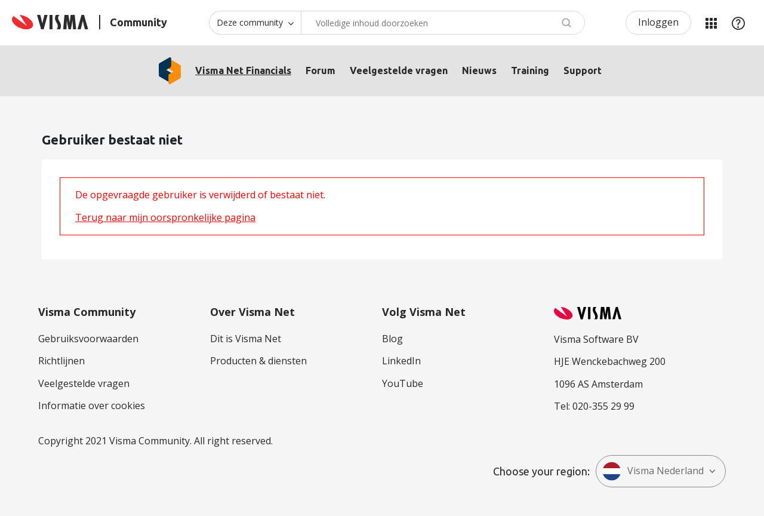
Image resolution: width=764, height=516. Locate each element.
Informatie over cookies (91, 405)
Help (738, 22)
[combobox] (443, 23)
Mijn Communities (711, 22)
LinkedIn (401, 360)
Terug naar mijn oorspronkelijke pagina (165, 217)
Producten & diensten (258, 360)
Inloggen (658, 22)
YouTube (402, 383)
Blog (392, 338)
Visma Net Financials (243, 70)
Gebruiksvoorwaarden (88, 338)
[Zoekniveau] (255, 23)
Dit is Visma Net (245, 338)
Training (530, 70)
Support (582, 70)
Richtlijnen (61, 360)
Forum (320, 70)
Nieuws (479, 70)
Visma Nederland (653, 471)
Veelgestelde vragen (399, 70)
